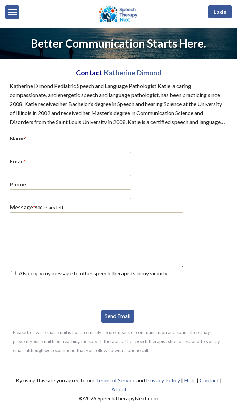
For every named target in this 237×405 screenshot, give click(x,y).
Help (190, 380)
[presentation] (62, 292)
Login (220, 12)
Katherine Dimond (132, 72)
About (119, 389)
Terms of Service (115, 380)
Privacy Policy (163, 380)
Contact (209, 380)
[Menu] (12, 12)
